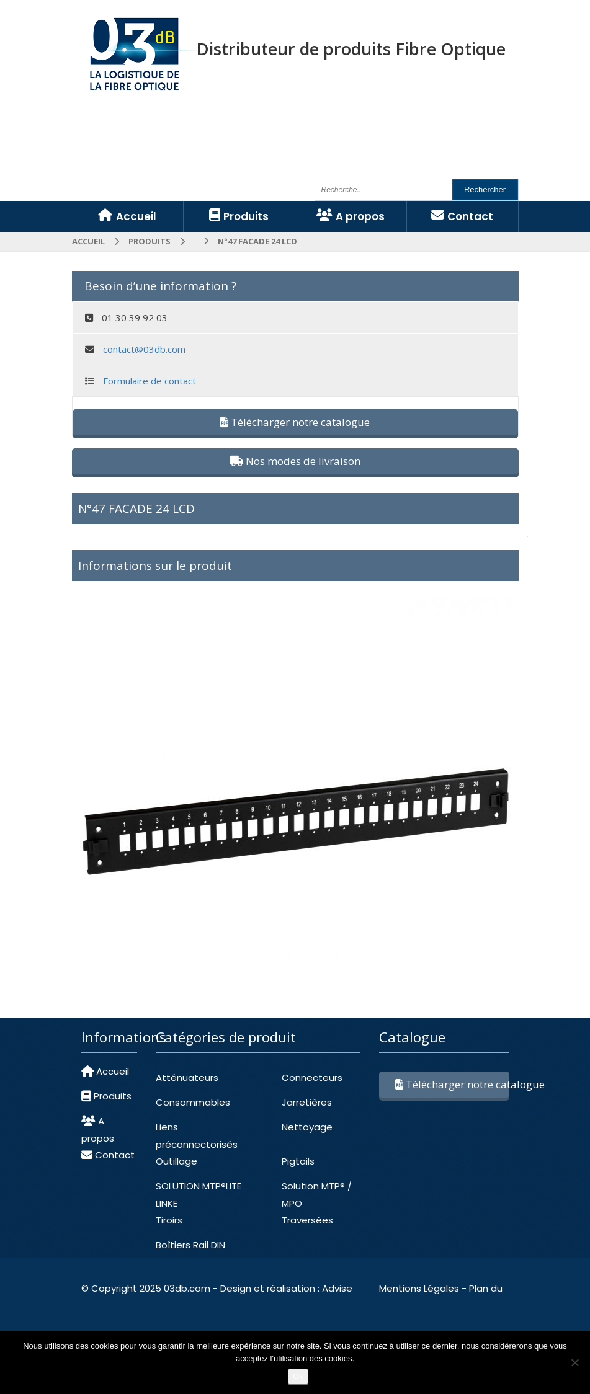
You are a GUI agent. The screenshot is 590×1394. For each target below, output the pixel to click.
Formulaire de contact (149, 381)
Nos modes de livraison (295, 461)
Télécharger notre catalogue (295, 422)
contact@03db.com (144, 349)
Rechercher (485, 189)
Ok (298, 1376)
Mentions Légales (419, 1288)
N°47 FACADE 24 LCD (136, 508)
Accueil (88, 241)
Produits (149, 241)
